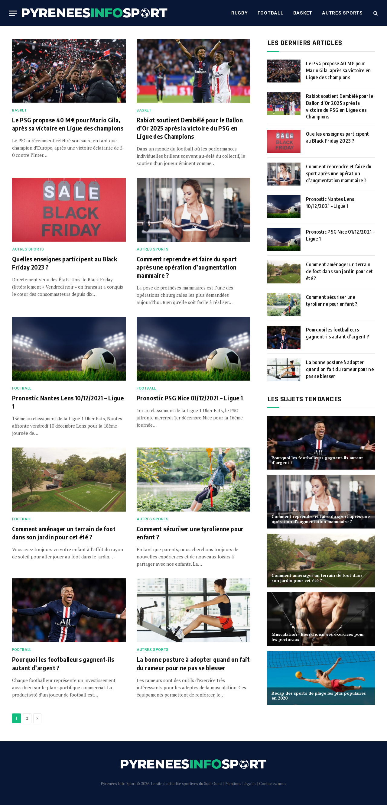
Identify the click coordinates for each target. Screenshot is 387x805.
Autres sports (342, 13)
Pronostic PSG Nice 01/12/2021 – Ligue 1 (190, 398)
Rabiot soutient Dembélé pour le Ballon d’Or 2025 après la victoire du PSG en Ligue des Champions (190, 128)
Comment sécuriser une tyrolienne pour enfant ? (190, 533)
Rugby (239, 13)
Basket (303, 13)
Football (271, 13)
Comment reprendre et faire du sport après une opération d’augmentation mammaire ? (187, 267)
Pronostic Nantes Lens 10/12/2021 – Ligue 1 (68, 402)
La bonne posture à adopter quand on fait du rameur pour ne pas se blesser (193, 663)
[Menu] (13, 13)
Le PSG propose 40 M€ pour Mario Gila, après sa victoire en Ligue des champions (67, 124)
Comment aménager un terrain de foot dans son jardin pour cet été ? (63, 533)
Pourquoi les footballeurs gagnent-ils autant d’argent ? (63, 663)
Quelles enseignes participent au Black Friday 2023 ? (64, 263)
